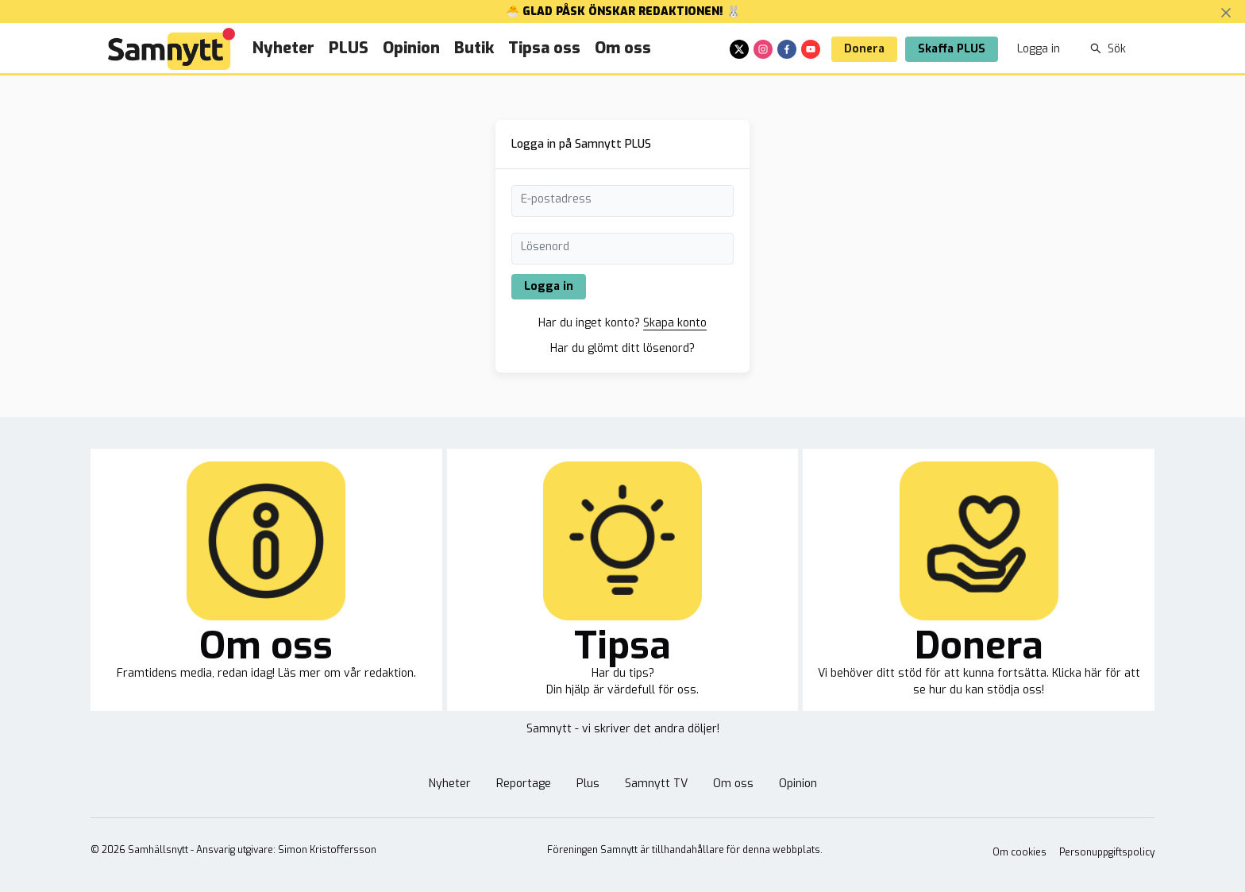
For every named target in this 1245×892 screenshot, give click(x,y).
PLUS (348, 48)
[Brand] (171, 49)
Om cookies (1019, 852)
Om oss (623, 48)
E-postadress (556, 199)
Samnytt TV (656, 783)
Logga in (1038, 48)
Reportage (523, 783)
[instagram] (763, 49)
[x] (739, 49)
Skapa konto (675, 322)
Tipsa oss (544, 48)
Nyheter (283, 48)
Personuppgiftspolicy (1106, 852)
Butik (474, 48)
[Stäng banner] (1226, 12)
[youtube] (810, 49)
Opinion (411, 48)
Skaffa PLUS (951, 48)
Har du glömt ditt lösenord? (622, 348)
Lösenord (545, 246)
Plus (587, 783)
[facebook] (786, 49)
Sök (1108, 48)
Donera (864, 48)
